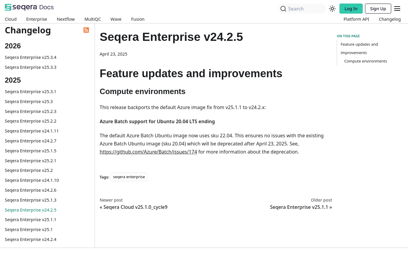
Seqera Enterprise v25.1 (29, 229)
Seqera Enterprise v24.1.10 (32, 180)
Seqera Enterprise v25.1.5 (30, 151)
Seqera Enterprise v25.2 (29, 170)
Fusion (138, 19)
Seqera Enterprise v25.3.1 (30, 91)
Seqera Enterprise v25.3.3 (30, 67)
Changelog (390, 19)
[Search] (301, 9)
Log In (351, 8)
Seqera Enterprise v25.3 (29, 101)
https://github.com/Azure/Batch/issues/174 (148, 151)
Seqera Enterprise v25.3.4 (30, 57)
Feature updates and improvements (359, 48)
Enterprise (36, 19)
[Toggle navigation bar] (397, 8)
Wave (116, 19)
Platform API (356, 19)
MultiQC (92, 19)
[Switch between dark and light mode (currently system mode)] (332, 9)
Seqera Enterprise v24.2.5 (30, 210)
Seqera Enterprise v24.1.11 (32, 131)
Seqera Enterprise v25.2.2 (30, 121)
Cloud (11, 19)
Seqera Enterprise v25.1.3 (30, 200)
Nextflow (66, 19)
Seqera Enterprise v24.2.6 (30, 190)
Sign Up (378, 8)
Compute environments (365, 61)
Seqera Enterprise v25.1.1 (30, 219)
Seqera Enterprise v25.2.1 (30, 160)
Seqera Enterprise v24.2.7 (30, 141)
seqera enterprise (129, 177)
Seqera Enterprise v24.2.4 (30, 239)
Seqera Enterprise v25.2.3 (30, 111)
